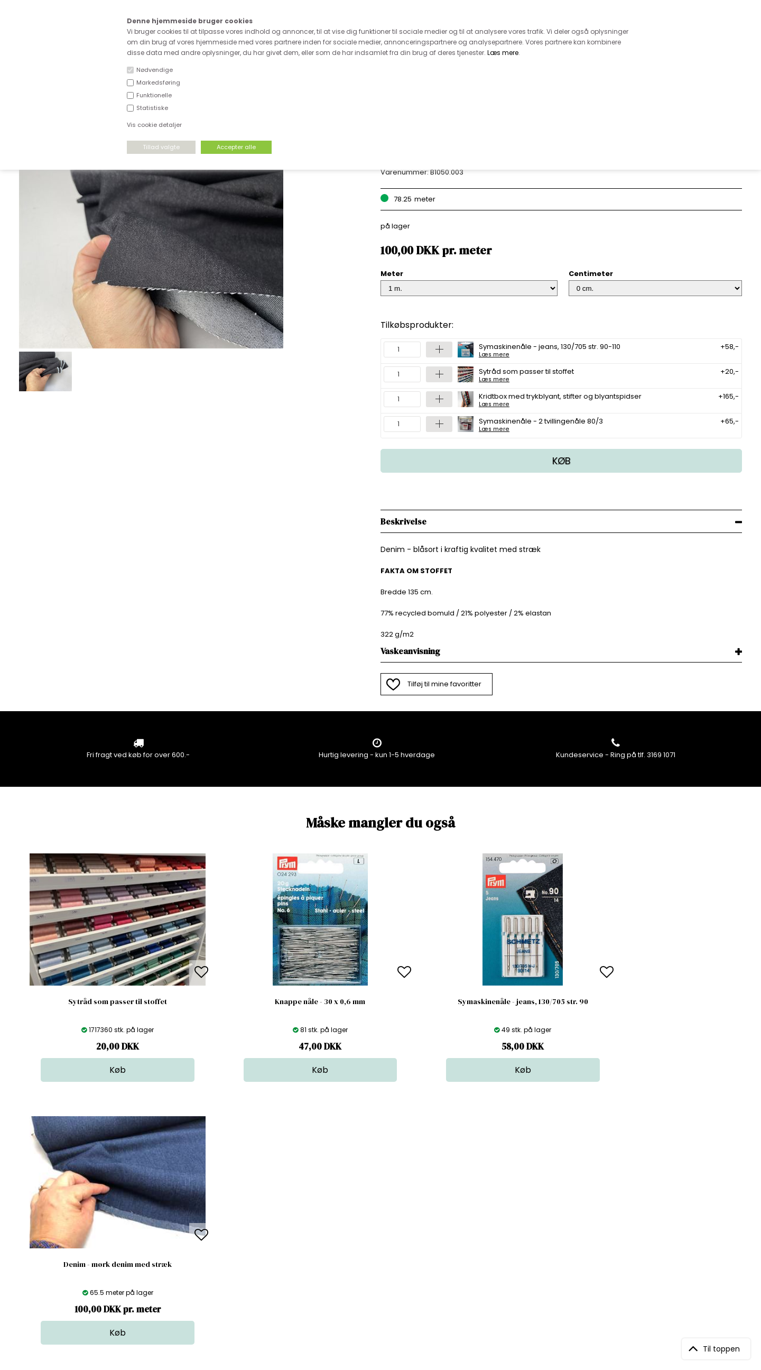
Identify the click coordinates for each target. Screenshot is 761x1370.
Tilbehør (380, 1216)
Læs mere (502, 52)
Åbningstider (214, 1185)
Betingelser (211, 1238)
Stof (372, 1185)
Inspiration (384, 1259)
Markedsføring (158, 82)
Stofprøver (384, 1248)
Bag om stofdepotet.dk (232, 1195)
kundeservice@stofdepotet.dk (72, 1238)
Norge (203, 1216)
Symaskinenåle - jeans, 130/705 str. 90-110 (549, 349)
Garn (374, 1206)
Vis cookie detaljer (154, 125)
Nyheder (380, 1227)
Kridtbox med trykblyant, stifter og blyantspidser (560, 399)
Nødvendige (154, 70)
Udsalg (378, 1238)
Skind (375, 1195)
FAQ (199, 1206)
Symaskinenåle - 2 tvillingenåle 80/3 (541, 424)
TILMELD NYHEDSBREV (636, 1209)
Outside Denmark (222, 1227)
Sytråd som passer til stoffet (526, 374)
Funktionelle (154, 95)
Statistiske (152, 108)
